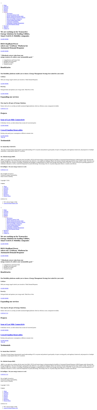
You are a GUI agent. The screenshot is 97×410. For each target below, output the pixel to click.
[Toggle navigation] (1, 207)
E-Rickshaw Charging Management (15, 23)
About (5, 186)
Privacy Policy (7, 196)
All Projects (9, 13)
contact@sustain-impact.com (11, 203)
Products (6, 10)
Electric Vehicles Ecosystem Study (15, 16)
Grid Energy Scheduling (12, 21)
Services (6, 9)
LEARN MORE (4, 83)
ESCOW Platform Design (13, 24)
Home (5, 5)
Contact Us (6, 28)
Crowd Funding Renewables (13, 20)
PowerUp (6, 8)
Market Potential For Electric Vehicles (16, 17)
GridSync (6, 6)
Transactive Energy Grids (13, 14)
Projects (6, 12)
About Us (6, 27)
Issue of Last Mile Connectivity (14, 19)
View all (3, 137)
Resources (6, 25)
